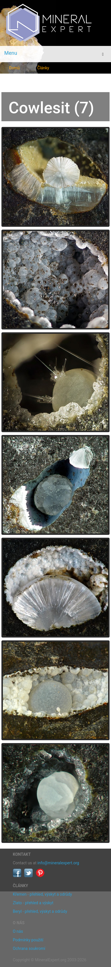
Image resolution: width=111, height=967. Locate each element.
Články (43, 68)
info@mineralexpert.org (58, 863)
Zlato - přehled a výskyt (33, 903)
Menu (10, 53)
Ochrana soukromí (29, 948)
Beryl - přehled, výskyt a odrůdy (40, 911)
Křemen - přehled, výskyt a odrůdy (42, 894)
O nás (18, 931)
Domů (14, 68)
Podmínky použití (28, 940)
